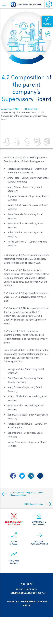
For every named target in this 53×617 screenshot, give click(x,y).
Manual (27, 605)
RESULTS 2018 (30, 109)
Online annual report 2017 (27, 592)
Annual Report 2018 (10, 109)
